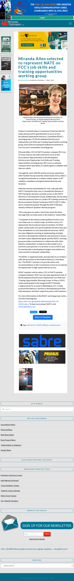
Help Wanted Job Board (10, 480)
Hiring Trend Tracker (8, 496)
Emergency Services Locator (11, 475)
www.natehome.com (26, 306)
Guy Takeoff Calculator (9, 501)
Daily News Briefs (7, 435)
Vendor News (6, 450)
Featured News (25, 80)
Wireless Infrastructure (52, 325)
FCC (35, 325)
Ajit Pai (30, 325)
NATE (39, 325)
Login (42, 17)
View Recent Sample (37, 539)
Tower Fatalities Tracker (10, 486)
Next (47, 534)
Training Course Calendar (10, 491)
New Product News (8, 440)
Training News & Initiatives (11, 445)
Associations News (8, 425)
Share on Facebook (43, 317)
